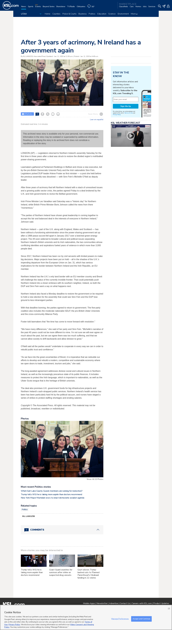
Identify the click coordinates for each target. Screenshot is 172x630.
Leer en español (96, 120)
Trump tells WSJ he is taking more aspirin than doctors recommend (51, 494)
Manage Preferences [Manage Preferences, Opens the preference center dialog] (120, 619)
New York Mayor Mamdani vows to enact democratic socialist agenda (52, 497)
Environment (123, 13)
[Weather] (91, 7)
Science (111, 13)
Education (101, 13)
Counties (56, 13)
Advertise (113, 603)
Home (47, 13)
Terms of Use (128, 113)
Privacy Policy (117, 114)
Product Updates (161, 603)
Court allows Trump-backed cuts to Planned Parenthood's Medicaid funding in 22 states (88, 573)
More (134, 13)
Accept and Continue (141, 619)
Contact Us (125, 603)
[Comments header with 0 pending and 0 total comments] (62, 529)
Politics (92, 13)
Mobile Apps (89, 603)
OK (169, 608)
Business (82, 13)
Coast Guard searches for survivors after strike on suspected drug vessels (60, 572)
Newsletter (101, 603)
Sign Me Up (125, 106)
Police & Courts (69, 13)
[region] (86, 617)
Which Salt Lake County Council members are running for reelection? (52, 490)
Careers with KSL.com (142, 603)
